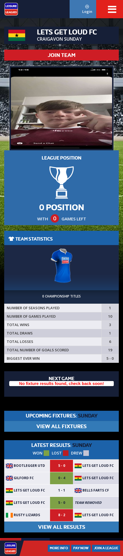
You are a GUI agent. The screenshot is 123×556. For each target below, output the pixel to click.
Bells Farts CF (92, 490)
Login (87, 9)
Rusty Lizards (23, 515)
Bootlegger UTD (25, 465)
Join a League (106, 548)
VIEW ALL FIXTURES (61, 426)
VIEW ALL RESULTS (61, 527)
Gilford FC (20, 478)
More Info (59, 548)
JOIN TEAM (61, 55)
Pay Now (81, 548)
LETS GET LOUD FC (94, 465)
